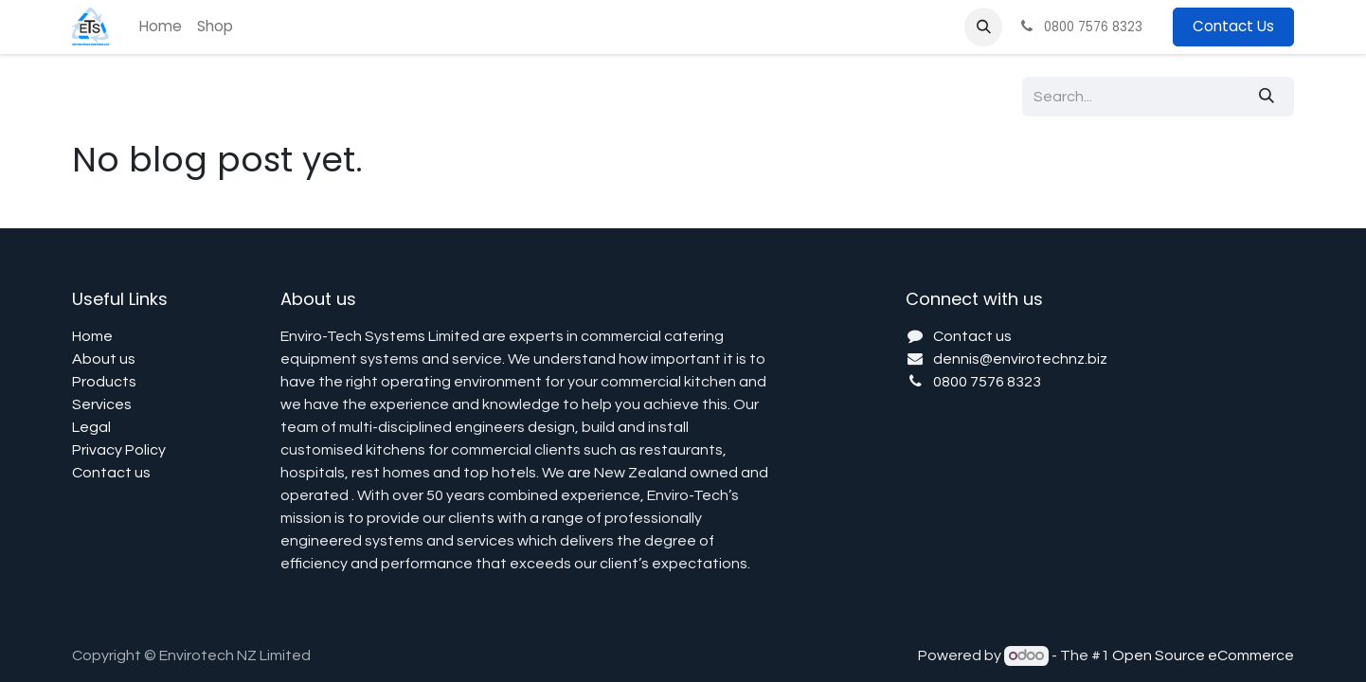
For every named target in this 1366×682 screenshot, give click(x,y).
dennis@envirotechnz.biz (1020, 359)
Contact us (111, 472)
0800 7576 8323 (987, 381)
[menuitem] (160, 27)
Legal (91, 427)
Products (104, 381)
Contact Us (1233, 26)
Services (102, 404)
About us (103, 359)
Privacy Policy (119, 450)
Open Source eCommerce (1203, 655)
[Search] (1266, 97)
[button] (983, 26)
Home (92, 336)
